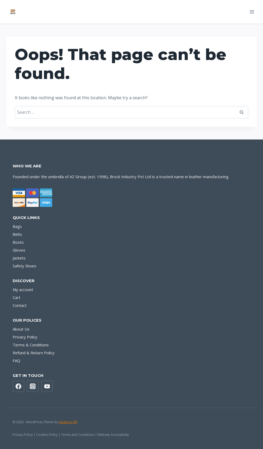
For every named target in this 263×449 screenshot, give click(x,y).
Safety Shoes (24, 265)
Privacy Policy (25, 337)
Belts (17, 234)
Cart (16, 297)
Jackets (19, 258)
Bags (17, 226)
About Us (21, 329)
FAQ (16, 360)
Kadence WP (68, 422)
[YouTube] (47, 386)
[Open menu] (252, 12)
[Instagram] (32, 386)
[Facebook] (18, 386)
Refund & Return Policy (34, 352)
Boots (18, 242)
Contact (20, 305)
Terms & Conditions (31, 344)
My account (23, 289)
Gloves (19, 250)
